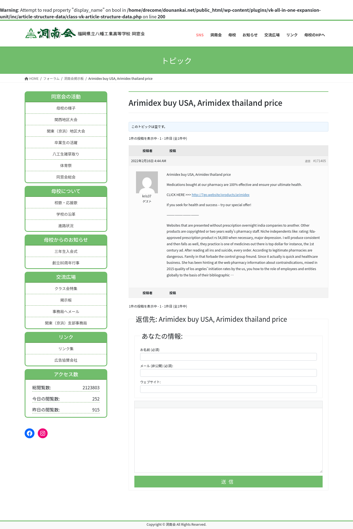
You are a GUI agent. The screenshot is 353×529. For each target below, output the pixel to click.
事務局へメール (66, 311)
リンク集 (66, 348)
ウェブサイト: (150, 381)
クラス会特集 (65, 288)
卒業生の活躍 (65, 142)
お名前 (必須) (150, 349)
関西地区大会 (65, 119)
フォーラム (51, 78)
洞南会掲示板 (74, 78)
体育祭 (66, 165)
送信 (228, 481)
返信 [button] (307, 161)
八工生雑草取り (66, 154)
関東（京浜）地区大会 (66, 131)
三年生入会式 (65, 251)
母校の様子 (66, 108)
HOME (32, 78)
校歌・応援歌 (65, 202)
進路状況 (66, 225)
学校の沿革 (66, 214)
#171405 (319, 160)
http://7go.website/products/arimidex (221, 194)
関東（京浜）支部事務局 (66, 323)
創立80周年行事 (66, 262)
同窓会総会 (66, 177)
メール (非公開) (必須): (156, 365)
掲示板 (66, 300)
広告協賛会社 (65, 360)
